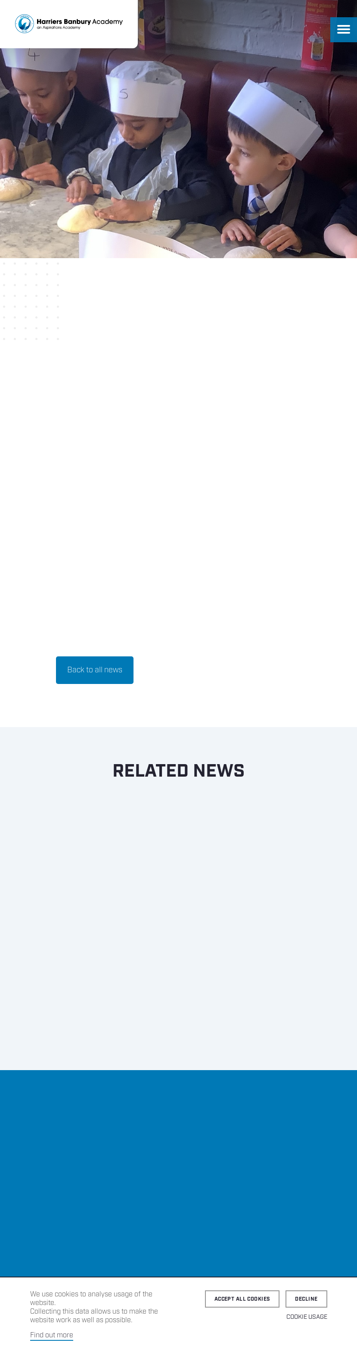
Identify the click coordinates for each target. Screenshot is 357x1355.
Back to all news (94, 670)
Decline (306, 1299)
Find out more (51, 1335)
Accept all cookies (242, 1299)
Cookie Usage (306, 1317)
